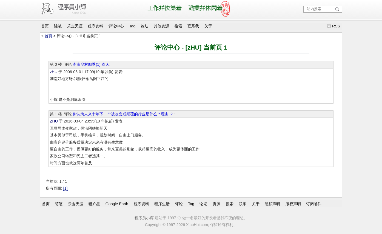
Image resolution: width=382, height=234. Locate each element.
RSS (336, 26)
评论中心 (116, 26)
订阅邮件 (313, 203)
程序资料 (95, 26)
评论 (179, 203)
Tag (132, 26)
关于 (208, 26)
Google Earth (117, 203)
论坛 (145, 26)
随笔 (58, 26)
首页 (45, 26)
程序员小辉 (144, 218)
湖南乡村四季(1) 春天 (91, 64)
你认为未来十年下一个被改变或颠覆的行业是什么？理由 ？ (123, 114)
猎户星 (94, 203)
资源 (216, 203)
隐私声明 (272, 203)
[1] (65, 188)
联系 (242, 203)
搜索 (178, 26)
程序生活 (162, 203)
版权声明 (293, 203)
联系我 (193, 26)
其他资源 (161, 26)
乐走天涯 (74, 26)
